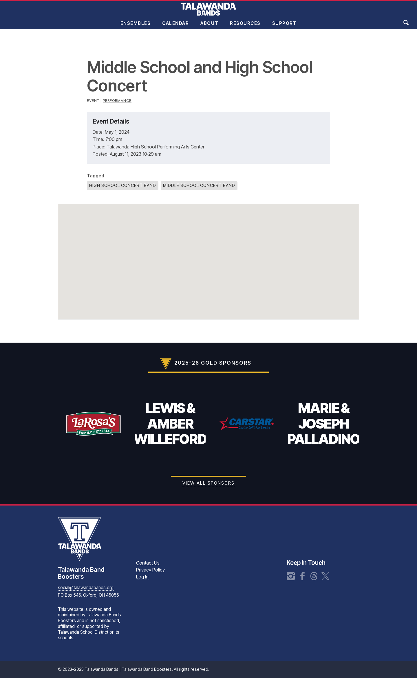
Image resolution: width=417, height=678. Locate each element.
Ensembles (135, 27)
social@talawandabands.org (86, 587)
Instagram (291, 576)
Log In (142, 577)
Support (284, 27)
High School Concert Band (122, 185)
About (209, 27)
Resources (245, 27)
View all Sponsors (208, 483)
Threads (314, 576)
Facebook (302, 576)
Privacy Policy (150, 570)
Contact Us (148, 563)
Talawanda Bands (208, 12)
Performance (117, 100)
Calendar (175, 27)
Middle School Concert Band (199, 185)
